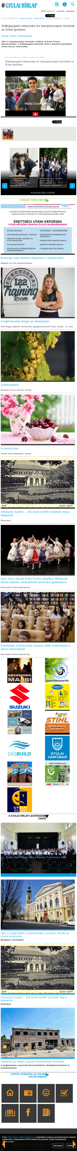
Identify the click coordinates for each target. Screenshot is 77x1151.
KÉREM (70, 1146)
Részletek (57, 1146)
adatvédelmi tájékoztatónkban (21, 1137)
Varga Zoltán (26, 18)
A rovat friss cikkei (33, 200)
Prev (4, 867)
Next (72, 867)
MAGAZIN (39, 18)
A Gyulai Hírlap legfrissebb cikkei (27, 817)
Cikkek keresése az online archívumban (28, 1075)
